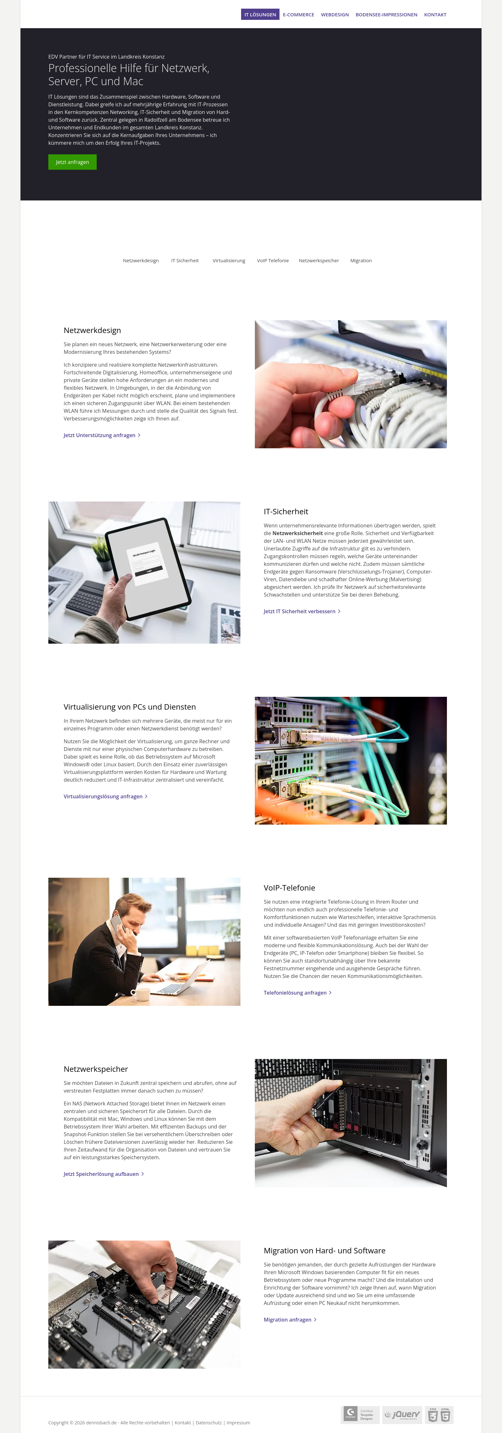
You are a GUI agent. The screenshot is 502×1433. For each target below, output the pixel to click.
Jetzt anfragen (72, 162)
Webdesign (335, 14)
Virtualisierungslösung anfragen (103, 796)
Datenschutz (209, 1423)
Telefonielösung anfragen (295, 992)
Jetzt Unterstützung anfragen (99, 435)
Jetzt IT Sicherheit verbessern (300, 611)
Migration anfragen (288, 1319)
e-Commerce (298, 14)
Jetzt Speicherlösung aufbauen (101, 1173)
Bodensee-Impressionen (386, 14)
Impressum (238, 1423)
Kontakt (435, 14)
